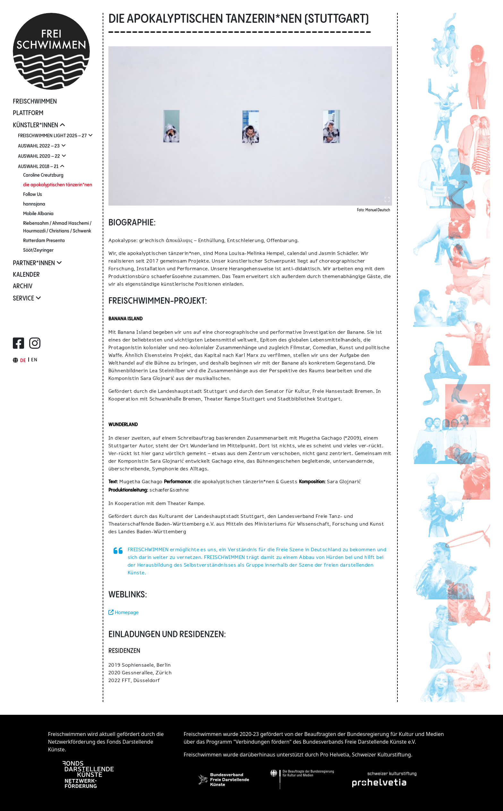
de (23, 360)
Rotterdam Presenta (44, 240)
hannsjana (34, 204)
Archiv (22, 286)
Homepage (123, 612)
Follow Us (32, 194)
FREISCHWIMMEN (35, 101)
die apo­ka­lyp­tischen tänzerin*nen (57, 185)
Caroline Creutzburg (43, 175)
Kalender (26, 275)
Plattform (28, 113)
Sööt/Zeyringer (38, 250)
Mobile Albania (38, 213)
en (34, 360)
